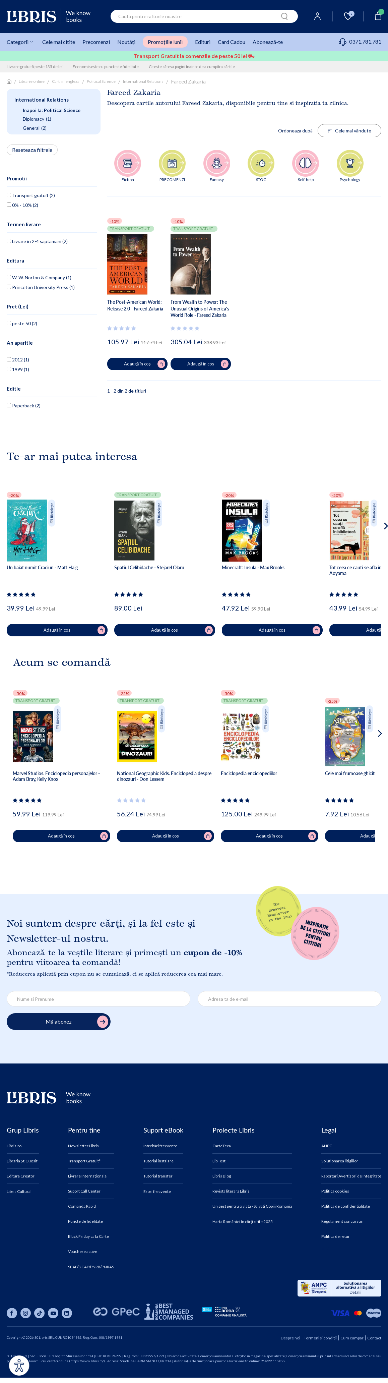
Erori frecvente (157, 1192)
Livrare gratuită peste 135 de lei (35, 66)
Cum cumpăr (352, 1337)
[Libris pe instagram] (25, 1313)
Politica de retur (335, 1236)
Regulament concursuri (342, 1221)
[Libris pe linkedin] (67, 1313)
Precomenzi (96, 42)
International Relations (143, 81)
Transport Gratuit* (84, 1161)
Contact (374, 1337)
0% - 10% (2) (22, 205)
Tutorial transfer (158, 1176)
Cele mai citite (58, 42)
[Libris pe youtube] (53, 1313)
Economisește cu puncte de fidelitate (106, 66)
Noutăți (126, 42)
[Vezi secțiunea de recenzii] (122, 328)
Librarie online (32, 81)
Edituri (202, 42)
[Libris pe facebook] (12, 1313)
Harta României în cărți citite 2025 (242, 1222)
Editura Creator (21, 1176)
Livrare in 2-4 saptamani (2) (37, 241)
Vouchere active (82, 1252)
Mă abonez (77, 1022)
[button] (373, 552)
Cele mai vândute (349, 130)
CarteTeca (221, 1146)
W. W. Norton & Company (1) (39, 277)
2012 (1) (18, 359)
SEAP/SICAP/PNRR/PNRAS (91, 1267)
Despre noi (290, 1337)
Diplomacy (37, 119)
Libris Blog (221, 1176)
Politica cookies (335, 1191)
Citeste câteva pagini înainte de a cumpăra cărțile (192, 66)
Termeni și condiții (320, 1337)
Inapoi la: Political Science (51, 110)
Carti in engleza (65, 81)
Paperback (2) (24, 405)
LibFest (218, 1161)
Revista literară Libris (231, 1191)
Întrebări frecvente (160, 1146)
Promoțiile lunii (165, 42)
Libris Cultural (19, 1192)
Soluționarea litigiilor (339, 1161)
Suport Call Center (84, 1191)
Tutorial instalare (158, 1161)
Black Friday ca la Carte (88, 1236)
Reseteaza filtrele (32, 150)
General (35, 128)
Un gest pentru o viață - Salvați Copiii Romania (252, 1206)
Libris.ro (14, 1146)
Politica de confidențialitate (345, 1206)
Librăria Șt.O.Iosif (22, 1161)
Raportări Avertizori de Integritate (351, 1176)
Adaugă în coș (144, 364)
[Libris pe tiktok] (39, 1313)
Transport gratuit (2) (31, 195)
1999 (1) (18, 369)
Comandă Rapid (82, 1206)
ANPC (326, 1146)
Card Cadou (231, 42)
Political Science (101, 81)
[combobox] (204, 16)
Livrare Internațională (87, 1176)
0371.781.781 (360, 41)
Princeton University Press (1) (41, 287)
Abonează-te (268, 42)
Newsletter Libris (83, 1146)
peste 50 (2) (22, 323)
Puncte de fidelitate (85, 1221)
